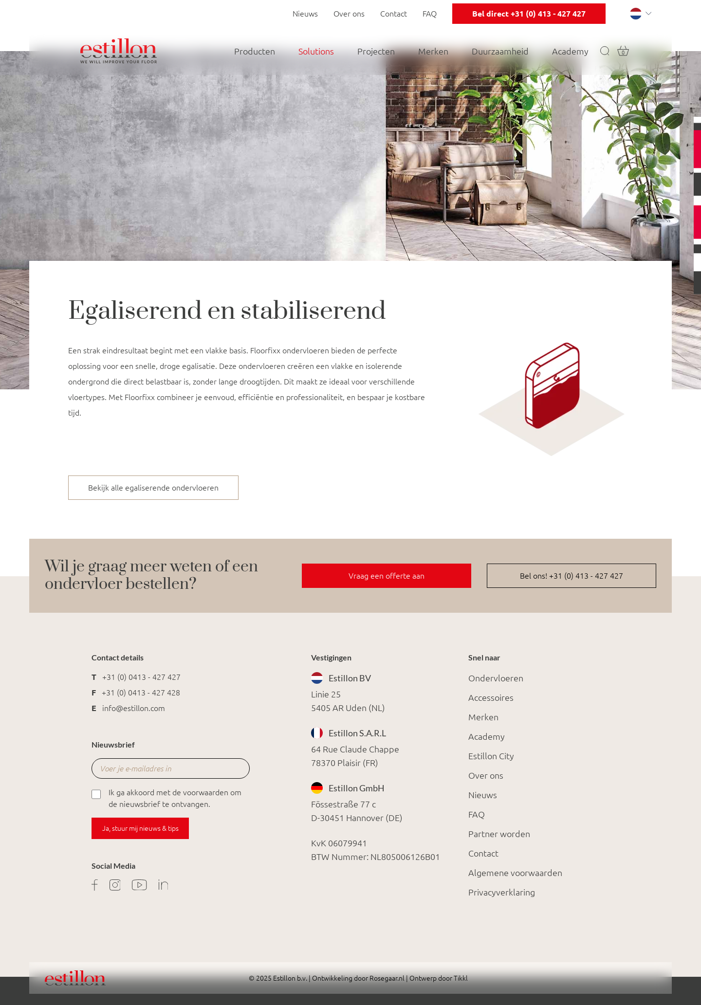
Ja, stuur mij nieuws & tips (140, 828)
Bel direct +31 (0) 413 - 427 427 (529, 13)
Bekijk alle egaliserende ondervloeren (153, 487)
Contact (393, 13)
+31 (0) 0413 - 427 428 (141, 692)
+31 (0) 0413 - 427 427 (141, 677)
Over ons (349, 13)
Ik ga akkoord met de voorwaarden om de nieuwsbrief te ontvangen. (166, 797)
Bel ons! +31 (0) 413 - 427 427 (571, 575)
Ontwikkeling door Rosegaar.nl (358, 978)
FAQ (430, 13)
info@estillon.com (133, 708)
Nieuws (305, 13)
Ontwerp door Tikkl (438, 978)
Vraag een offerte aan (386, 575)
